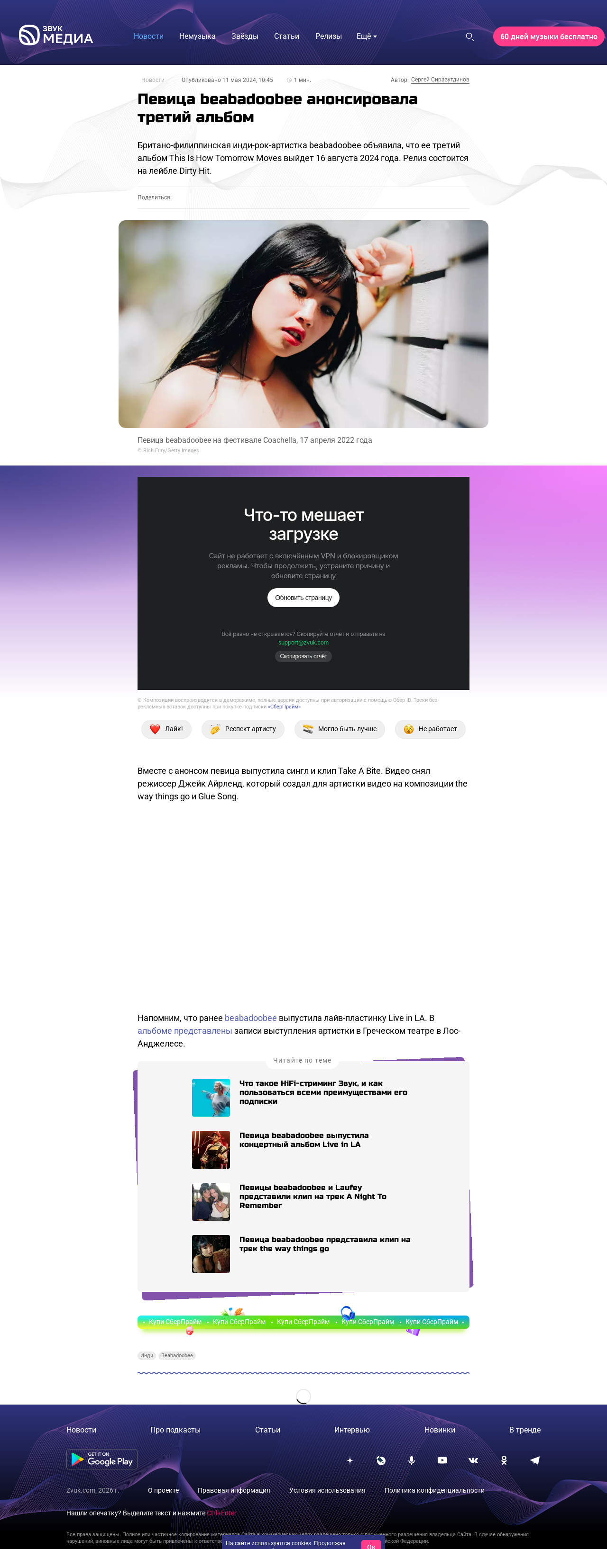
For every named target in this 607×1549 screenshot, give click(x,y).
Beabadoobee (177, 1355)
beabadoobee (251, 1018)
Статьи (267, 1429)
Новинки (439, 1429)
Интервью (352, 1429)
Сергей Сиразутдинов (440, 79)
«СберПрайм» (284, 707)
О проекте (163, 1490)
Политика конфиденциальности (435, 1490)
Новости (153, 80)
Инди (146, 1355)
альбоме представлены (185, 1031)
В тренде (525, 1429)
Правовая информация (234, 1490)
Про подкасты (175, 1429)
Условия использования (327, 1490)
